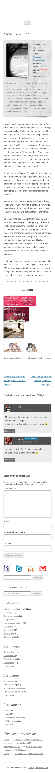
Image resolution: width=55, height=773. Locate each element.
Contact (30, 768)
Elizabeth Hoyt (10, 659)
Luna (6, 750)
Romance (37, 57)
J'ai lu (6, 710)
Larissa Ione (9, 663)
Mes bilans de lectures (13, 623)
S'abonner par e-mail (42, 768)
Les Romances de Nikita (27, 10)
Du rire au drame (11, 616)
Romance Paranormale (13, 692)
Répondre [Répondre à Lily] (8, 431)
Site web (7, 544)
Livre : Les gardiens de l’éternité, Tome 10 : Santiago (41, 380)
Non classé (8, 630)
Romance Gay (39, 60)
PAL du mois (9, 633)
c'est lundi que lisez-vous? (15, 609)
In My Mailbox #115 (34, 746)
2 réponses (46, 358)
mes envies (8, 626)
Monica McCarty (10, 656)
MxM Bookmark (10, 721)
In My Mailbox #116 (23, 743)
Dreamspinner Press (12, 717)
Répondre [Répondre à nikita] (8, 460)
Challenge (8, 612)
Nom (6, 521)
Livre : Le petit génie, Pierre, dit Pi (29, 753)
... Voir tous (9, 666)
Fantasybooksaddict (12, 746)
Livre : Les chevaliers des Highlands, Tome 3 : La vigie (15, 380)
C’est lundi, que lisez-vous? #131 (29, 739)
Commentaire (10, 488)
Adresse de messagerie (15, 532)
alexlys (6, 739)
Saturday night (10, 637)
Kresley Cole (9, 652)
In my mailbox (9, 619)
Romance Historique (12, 688)
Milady (6, 714)
